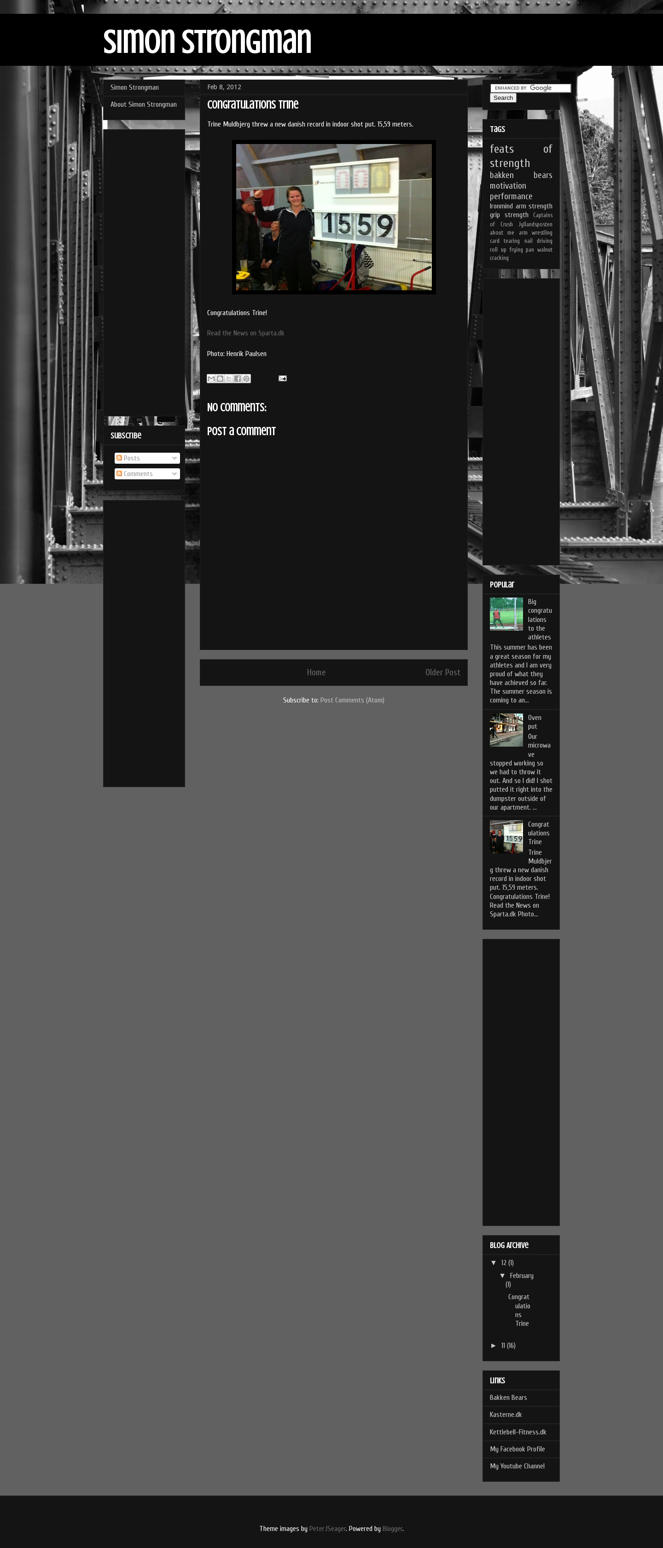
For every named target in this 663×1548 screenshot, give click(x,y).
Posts (128, 458)
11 (504, 1345)
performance (511, 196)
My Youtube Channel (517, 1466)
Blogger (392, 1529)
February (522, 1276)
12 (504, 1263)
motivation (508, 186)
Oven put (534, 722)
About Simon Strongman (143, 104)
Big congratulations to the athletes (540, 619)
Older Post (442, 673)
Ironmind (501, 206)
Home (316, 673)
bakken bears (521, 175)
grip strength (509, 215)
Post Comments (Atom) (352, 700)
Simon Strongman (207, 42)
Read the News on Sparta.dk (246, 333)
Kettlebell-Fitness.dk (518, 1432)
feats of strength (521, 156)
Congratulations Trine (539, 833)
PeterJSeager (327, 1529)
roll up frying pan (512, 250)
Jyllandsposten (535, 224)
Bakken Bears (508, 1397)
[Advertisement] (144, 271)
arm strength (534, 206)
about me (502, 233)
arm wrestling (535, 233)
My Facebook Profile (517, 1449)
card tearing (505, 241)
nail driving (538, 241)
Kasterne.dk (506, 1414)
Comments (134, 474)
